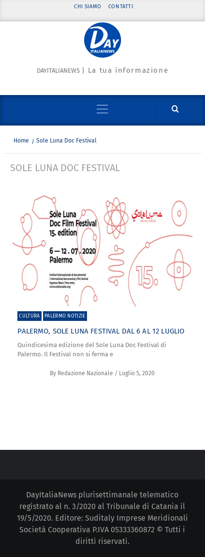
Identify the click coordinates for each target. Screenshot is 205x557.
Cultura (29, 316)
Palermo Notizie (65, 316)
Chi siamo (87, 6)
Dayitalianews (58, 70)
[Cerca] (175, 109)
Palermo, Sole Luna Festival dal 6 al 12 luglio (100, 331)
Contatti (120, 6)
